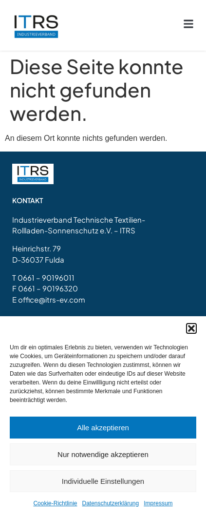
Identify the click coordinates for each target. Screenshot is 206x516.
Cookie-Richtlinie (55, 503)
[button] (191, 328)
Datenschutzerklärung (110, 503)
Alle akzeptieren (103, 427)
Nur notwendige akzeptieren (103, 454)
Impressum (158, 503)
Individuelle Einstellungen (103, 481)
